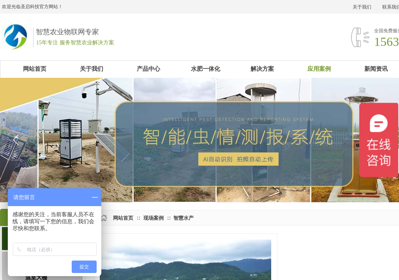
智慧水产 (183, 218)
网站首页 (123, 218)
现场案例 (153, 218)
